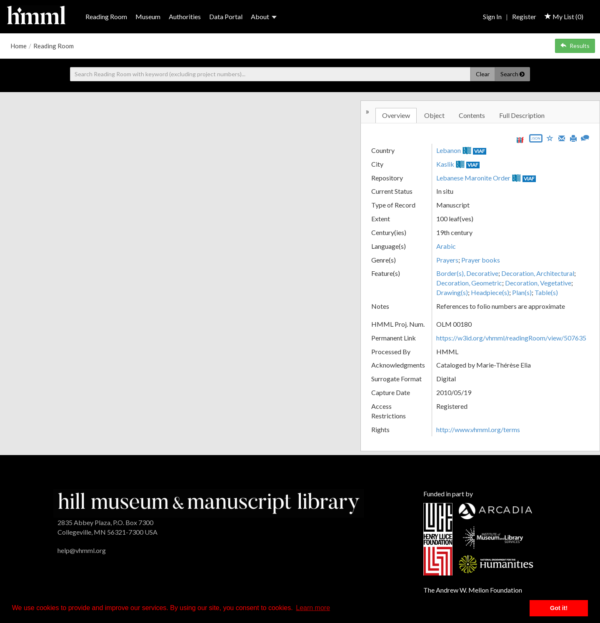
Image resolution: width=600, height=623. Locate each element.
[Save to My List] (550, 138)
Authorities (185, 16)
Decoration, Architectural (537, 273)
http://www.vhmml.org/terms (478, 429)
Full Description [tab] (522, 115)
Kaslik (445, 164)
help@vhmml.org (82, 550)
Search (512, 74)
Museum (147, 16)
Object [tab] (434, 115)
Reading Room (106, 16)
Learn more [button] (313, 607)
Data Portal (225, 16)
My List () (564, 16)
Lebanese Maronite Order (473, 178)
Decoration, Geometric (469, 283)
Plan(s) (522, 292)
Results (575, 45)
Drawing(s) (452, 292)
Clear (483, 74)
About (264, 16)
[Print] (573, 137)
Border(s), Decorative (467, 273)
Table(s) (546, 292)
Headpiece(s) (490, 292)
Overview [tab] (396, 115)
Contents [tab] (472, 115)
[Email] (561, 137)
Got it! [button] (559, 608)
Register (524, 16)
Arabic (446, 246)
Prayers (447, 260)
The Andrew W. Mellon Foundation (472, 590)
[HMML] (208, 502)
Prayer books (480, 260)
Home (18, 46)
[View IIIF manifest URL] (520, 140)
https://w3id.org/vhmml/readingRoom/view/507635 (511, 338)
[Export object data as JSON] (535, 140)
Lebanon (448, 150)
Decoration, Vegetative (538, 283)
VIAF (479, 151)
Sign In (492, 16)
